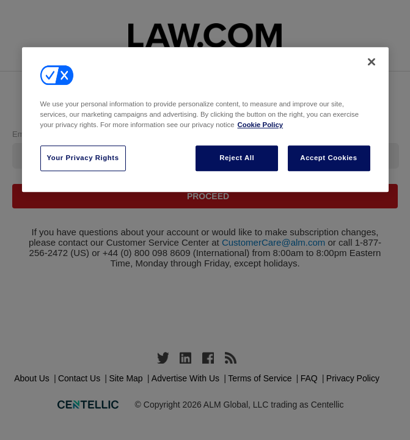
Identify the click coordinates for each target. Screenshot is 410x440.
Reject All (236, 157)
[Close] (371, 61)
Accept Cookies (328, 157)
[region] (205, 119)
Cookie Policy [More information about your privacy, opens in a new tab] (261, 124)
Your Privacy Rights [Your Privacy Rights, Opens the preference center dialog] (83, 157)
